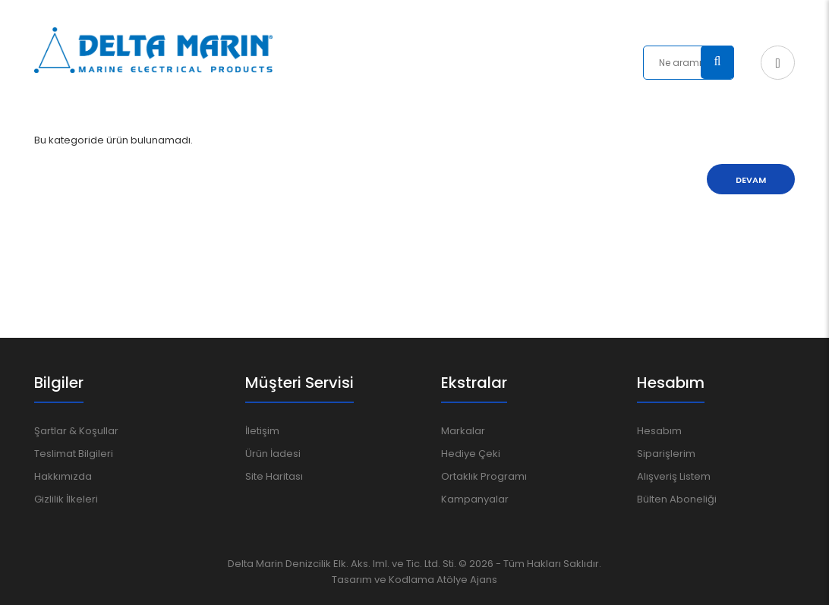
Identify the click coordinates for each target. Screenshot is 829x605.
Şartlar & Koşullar (76, 431)
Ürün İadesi (273, 453)
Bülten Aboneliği (677, 499)
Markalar (463, 431)
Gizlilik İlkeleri (66, 499)
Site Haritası (274, 476)
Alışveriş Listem (674, 476)
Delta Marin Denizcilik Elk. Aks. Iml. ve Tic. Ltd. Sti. (342, 563)
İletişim (262, 431)
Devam (751, 180)
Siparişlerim (666, 453)
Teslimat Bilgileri (73, 453)
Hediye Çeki (470, 453)
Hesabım (659, 431)
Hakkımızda (63, 476)
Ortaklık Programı (484, 476)
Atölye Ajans (467, 579)
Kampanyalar (475, 499)
